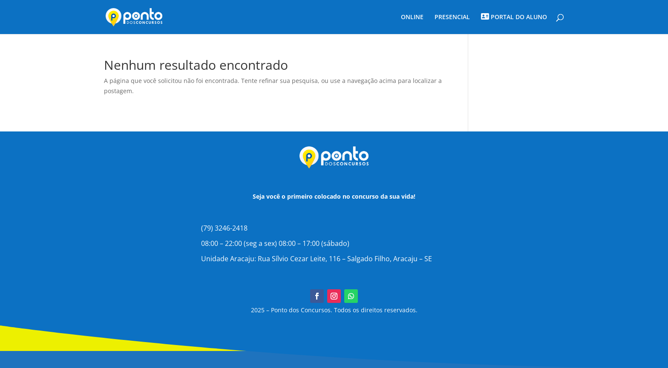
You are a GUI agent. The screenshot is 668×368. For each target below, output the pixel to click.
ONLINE (412, 17)
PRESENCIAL (452, 17)
